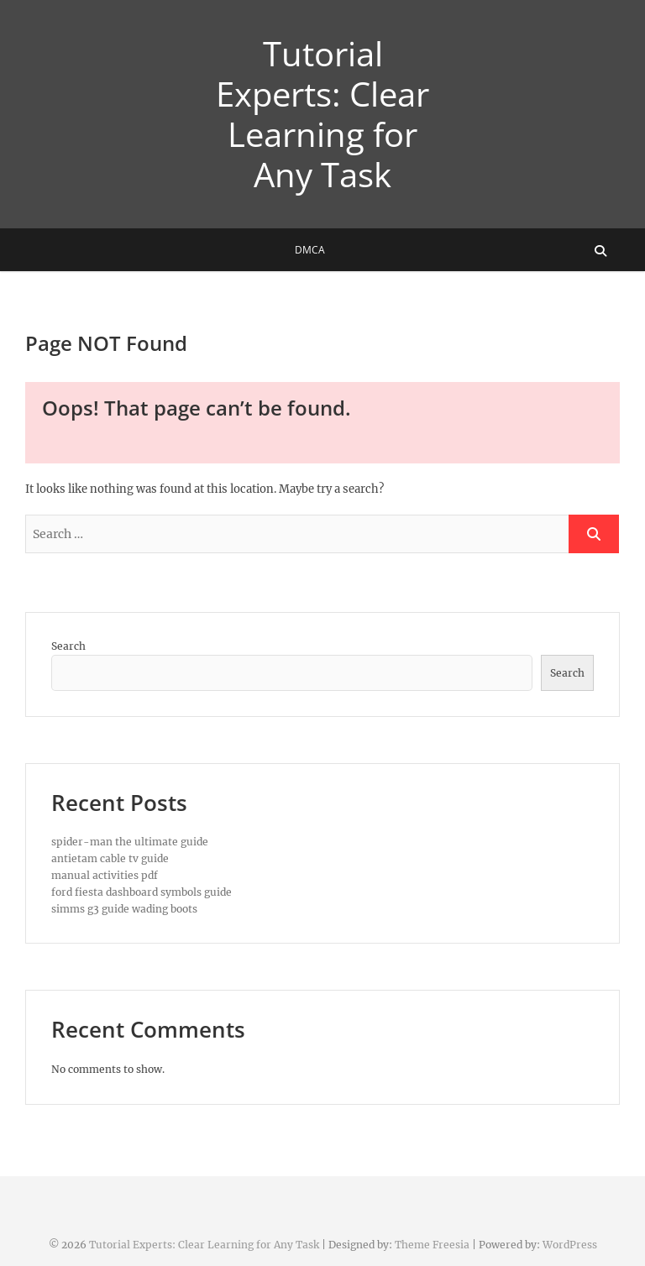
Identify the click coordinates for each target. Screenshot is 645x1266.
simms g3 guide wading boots (124, 908)
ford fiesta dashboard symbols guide (141, 892)
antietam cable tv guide (110, 858)
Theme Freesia (432, 1244)
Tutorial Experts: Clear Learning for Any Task (322, 114)
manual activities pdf (104, 875)
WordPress (570, 1244)
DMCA (310, 250)
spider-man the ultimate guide (129, 841)
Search (68, 646)
